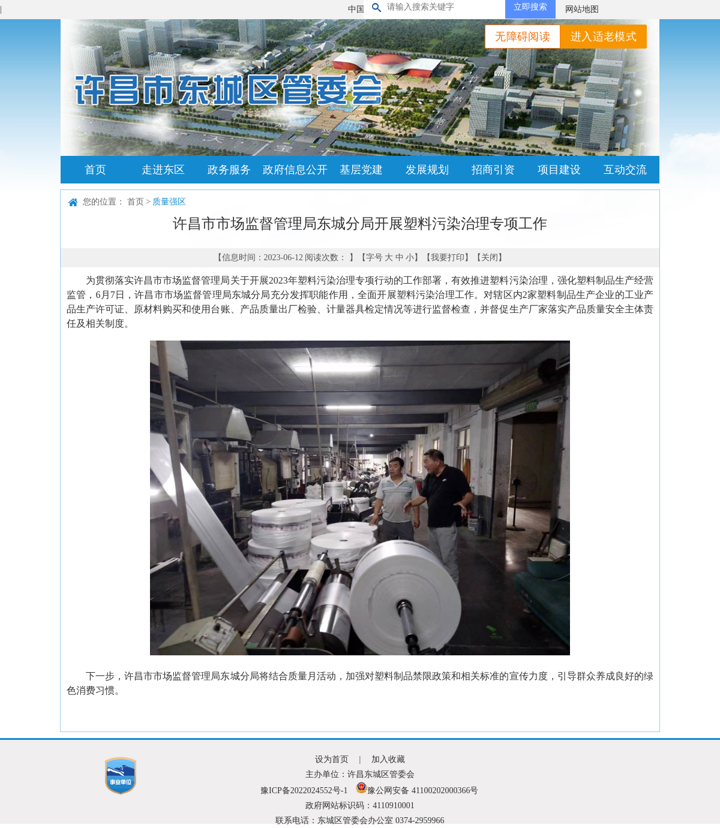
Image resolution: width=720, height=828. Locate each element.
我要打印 (447, 257)
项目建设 (559, 170)
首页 (95, 170)
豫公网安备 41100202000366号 (417, 790)
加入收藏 (388, 759)
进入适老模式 (604, 37)
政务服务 (229, 170)
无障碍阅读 (522, 37)
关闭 (489, 257)
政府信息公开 (295, 170)
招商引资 (493, 170)
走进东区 (163, 170)
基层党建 (361, 170)
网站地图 (582, 9)
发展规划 (427, 170)
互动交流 (625, 170)
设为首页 (332, 759)
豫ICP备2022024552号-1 (303, 790)
